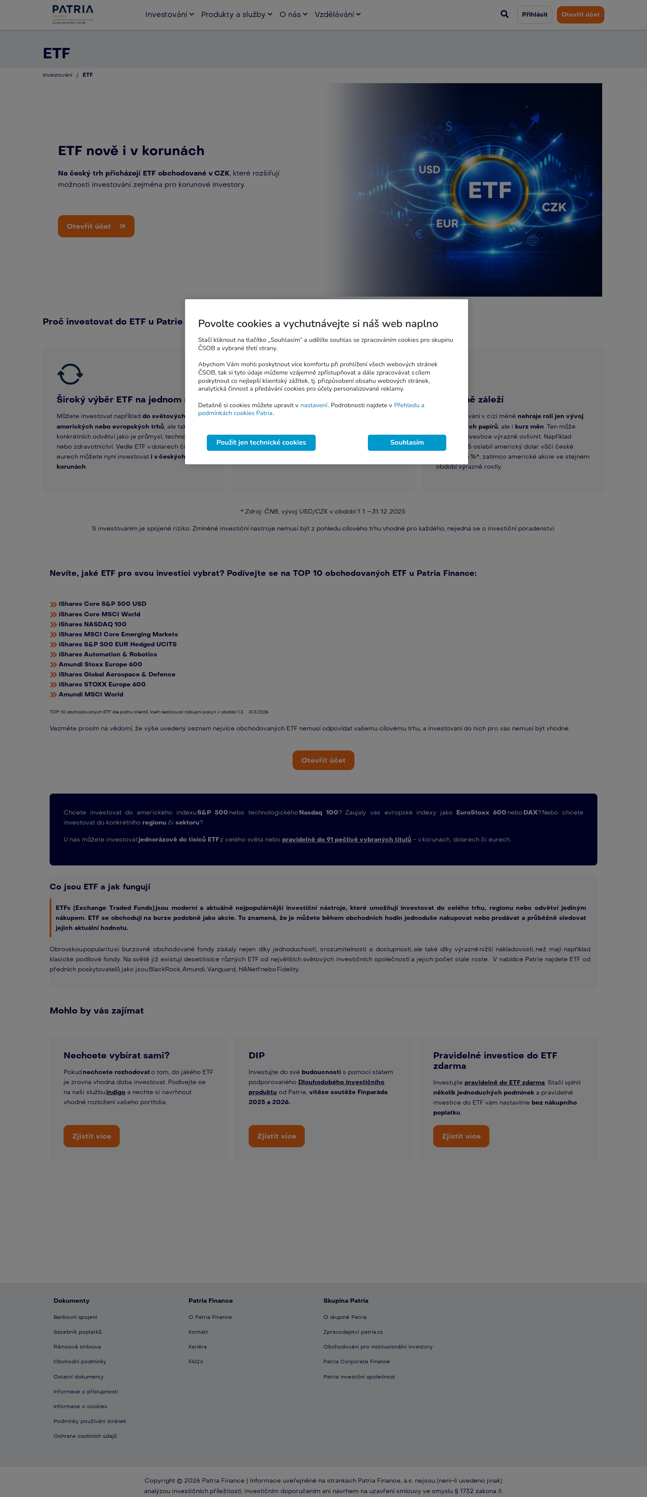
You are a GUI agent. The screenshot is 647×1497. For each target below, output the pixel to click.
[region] (326, 381)
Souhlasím (407, 442)
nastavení (313, 405)
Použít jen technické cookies (261, 442)
